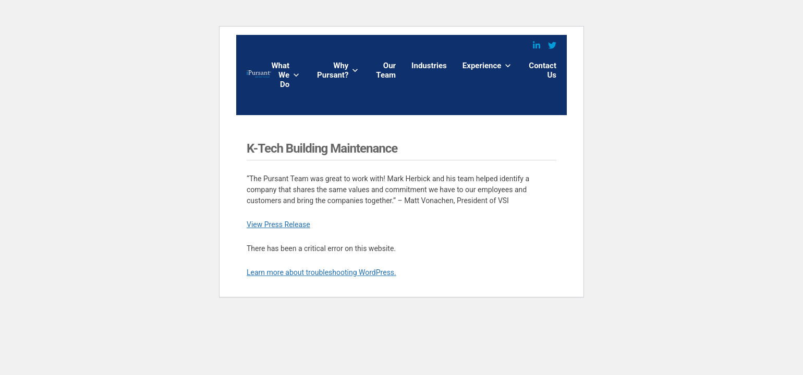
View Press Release (278, 224)
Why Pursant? (332, 70)
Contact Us (542, 70)
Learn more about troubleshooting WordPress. (321, 272)
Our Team (386, 70)
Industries (429, 65)
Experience (482, 65)
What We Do (280, 75)
